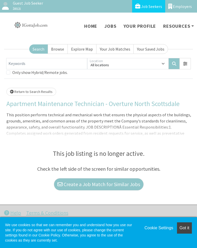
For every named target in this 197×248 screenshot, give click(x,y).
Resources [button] (176, 26)
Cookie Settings (158, 228)
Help (12, 212)
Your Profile (140, 26)
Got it (184, 228)
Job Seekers (148, 6)
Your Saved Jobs (150, 49)
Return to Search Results (31, 91)
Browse (57, 49)
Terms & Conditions (47, 212)
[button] (185, 63)
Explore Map (82, 49)
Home (90, 26)
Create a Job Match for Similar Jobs (98, 184)
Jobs (110, 26)
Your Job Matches (115, 49)
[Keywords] (46, 63)
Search (38, 49)
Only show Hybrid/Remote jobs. (40, 72)
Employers (180, 6)
